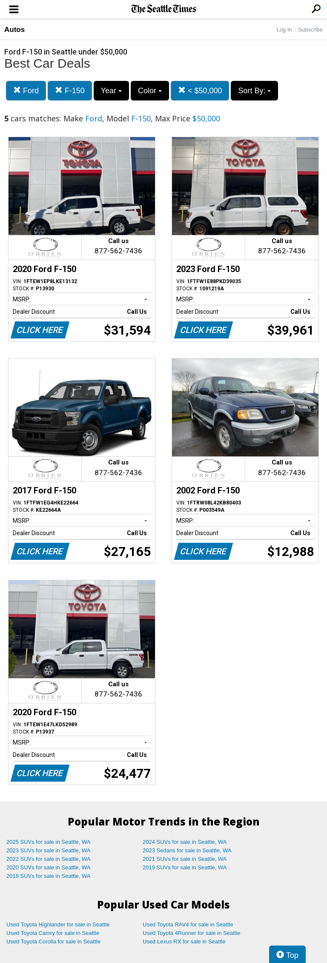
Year (111, 90)
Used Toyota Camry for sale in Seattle (52, 933)
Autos (14, 30)
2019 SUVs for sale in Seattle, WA (185, 867)
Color (150, 90)
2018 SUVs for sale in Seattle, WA (48, 876)
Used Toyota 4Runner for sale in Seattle (192, 933)
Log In (284, 29)
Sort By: (254, 90)
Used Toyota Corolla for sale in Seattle (53, 941)
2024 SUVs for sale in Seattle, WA (185, 842)
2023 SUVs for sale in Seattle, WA (48, 850)
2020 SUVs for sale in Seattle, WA (48, 867)
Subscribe (310, 29)
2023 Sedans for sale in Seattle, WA (187, 850)
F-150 (70, 90)
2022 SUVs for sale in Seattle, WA (48, 859)
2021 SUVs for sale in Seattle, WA (185, 859)
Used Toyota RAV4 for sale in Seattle (188, 924)
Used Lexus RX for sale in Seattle (184, 941)
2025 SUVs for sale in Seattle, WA (48, 842)
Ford (26, 90)
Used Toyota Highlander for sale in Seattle (58, 924)
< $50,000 (200, 90)
